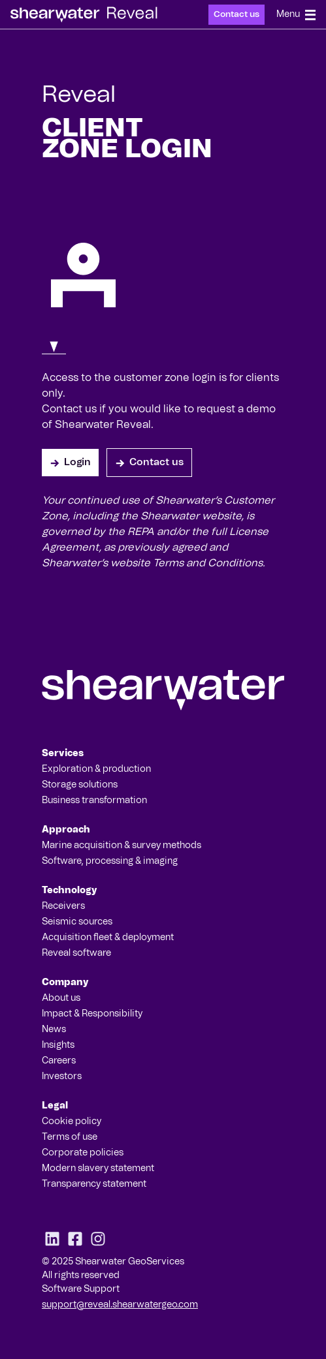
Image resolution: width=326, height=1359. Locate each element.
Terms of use (69, 1137)
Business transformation (94, 800)
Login (70, 462)
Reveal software (76, 953)
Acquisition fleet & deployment (108, 937)
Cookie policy (71, 1121)
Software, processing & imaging (110, 861)
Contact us (236, 14)
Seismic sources (77, 921)
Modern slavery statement (98, 1168)
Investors (62, 1076)
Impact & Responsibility (92, 1013)
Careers (59, 1060)
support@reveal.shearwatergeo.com (120, 1304)
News (54, 1029)
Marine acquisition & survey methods (121, 845)
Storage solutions (80, 784)
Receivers (63, 906)
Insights (58, 1045)
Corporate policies (82, 1152)
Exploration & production (96, 769)
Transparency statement (94, 1184)
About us (61, 998)
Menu (296, 15)
